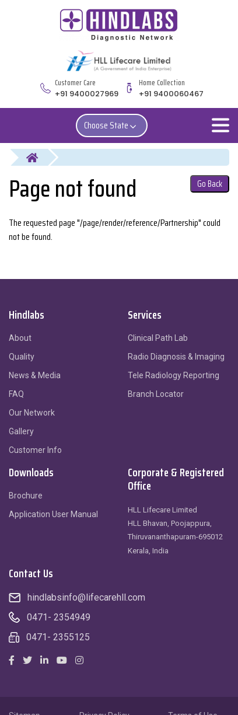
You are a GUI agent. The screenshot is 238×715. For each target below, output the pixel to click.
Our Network (32, 412)
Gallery (21, 431)
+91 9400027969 (86, 93)
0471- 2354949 (58, 617)
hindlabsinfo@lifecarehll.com (86, 597)
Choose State (111, 125)
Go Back (209, 184)
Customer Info (35, 450)
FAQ (16, 394)
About (20, 338)
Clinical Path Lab (158, 338)
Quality (21, 356)
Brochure (26, 495)
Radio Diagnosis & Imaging (176, 356)
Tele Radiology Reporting (173, 375)
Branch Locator (156, 394)
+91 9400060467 (171, 93)
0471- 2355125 (58, 637)
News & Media (35, 375)
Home (39, 157)
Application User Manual (53, 514)
